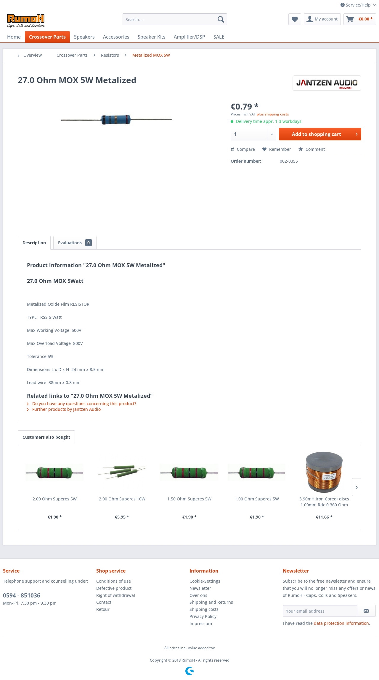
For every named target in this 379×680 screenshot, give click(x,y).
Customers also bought (46, 437)
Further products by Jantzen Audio (64, 409)
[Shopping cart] (359, 19)
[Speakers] (84, 36)
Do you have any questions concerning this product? (81, 403)
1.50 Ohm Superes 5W (189, 499)
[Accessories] (116, 36)
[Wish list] (294, 19)
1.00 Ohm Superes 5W (257, 499)
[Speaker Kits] (152, 36)
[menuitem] (175, 19)
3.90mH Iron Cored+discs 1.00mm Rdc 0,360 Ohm (324, 502)
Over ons (198, 595)
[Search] (221, 19)
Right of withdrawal (115, 595)
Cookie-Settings (205, 581)
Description (34, 242)
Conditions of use (113, 581)
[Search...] (175, 19)
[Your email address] (320, 611)
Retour (103, 609)
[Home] (14, 36)
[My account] (322, 19)
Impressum (201, 623)
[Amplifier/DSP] (189, 36)
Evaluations (75, 242)
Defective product (113, 588)
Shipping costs (204, 609)
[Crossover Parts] (47, 36)
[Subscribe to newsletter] (366, 611)
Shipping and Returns (211, 602)
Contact (103, 602)
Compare (243, 149)
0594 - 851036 (21, 595)
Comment (311, 149)
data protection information (341, 623)
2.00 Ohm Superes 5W (55, 499)
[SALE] (219, 36)
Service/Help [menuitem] (356, 5)
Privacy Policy (203, 616)
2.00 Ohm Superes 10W (122, 499)
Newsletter (200, 588)
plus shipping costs (273, 114)
